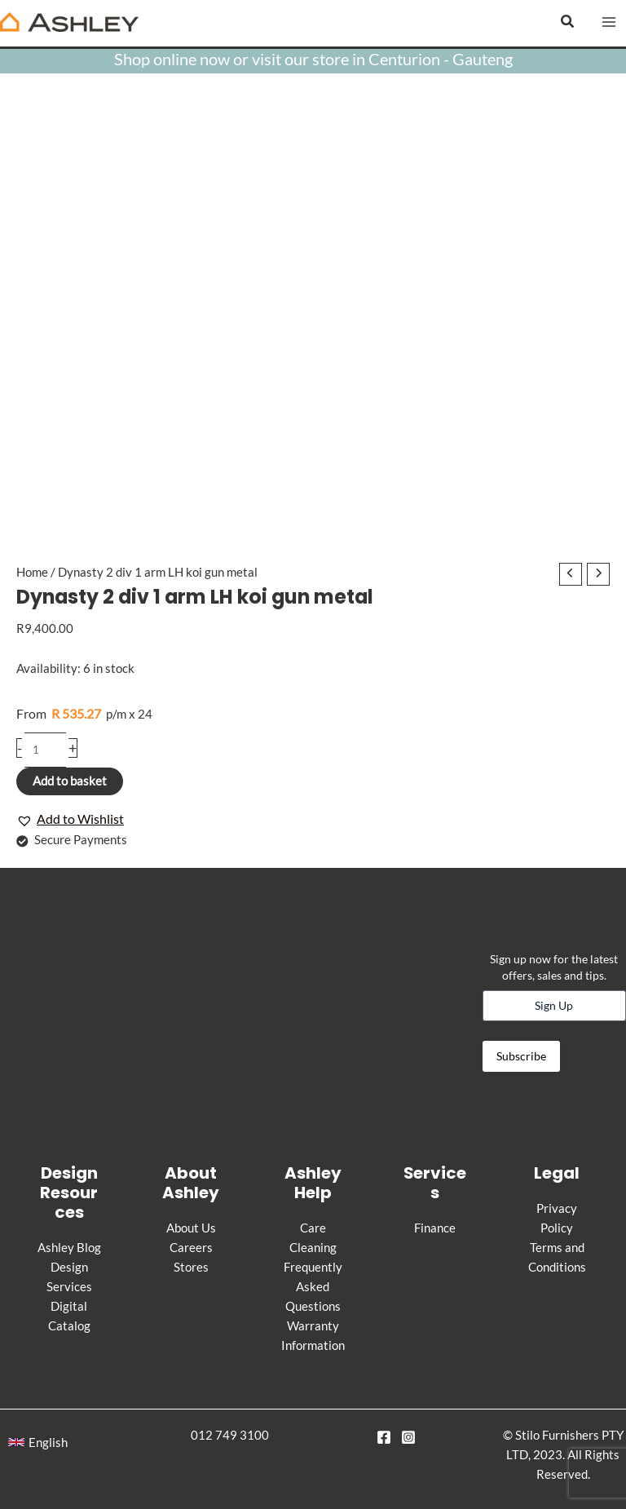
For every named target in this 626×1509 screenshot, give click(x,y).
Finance (435, 1228)
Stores (191, 1267)
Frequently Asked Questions (313, 1286)
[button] (568, 21)
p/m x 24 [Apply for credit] (84, 713)
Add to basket (70, 781)
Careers (191, 1248)
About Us (191, 1228)
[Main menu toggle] (609, 22)
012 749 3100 (230, 1435)
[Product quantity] (45, 750)
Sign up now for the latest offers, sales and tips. (554, 967)
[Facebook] (384, 1437)
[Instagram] (408, 1437)
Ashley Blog (69, 1248)
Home (32, 572)
